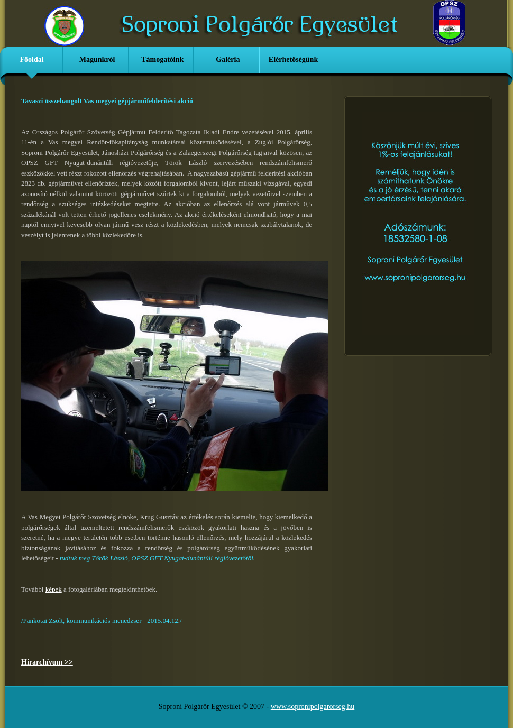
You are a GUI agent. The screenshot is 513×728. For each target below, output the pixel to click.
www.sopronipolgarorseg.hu (313, 707)
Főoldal (31, 59)
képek (53, 589)
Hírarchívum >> (47, 662)
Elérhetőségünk (293, 59)
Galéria (228, 59)
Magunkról (97, 59)
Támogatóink (162, 59)
